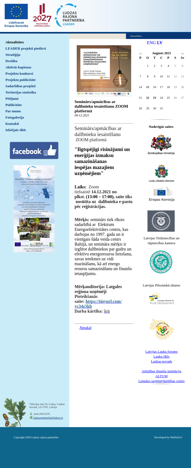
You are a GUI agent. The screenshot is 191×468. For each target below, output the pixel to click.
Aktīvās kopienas (18, 67)
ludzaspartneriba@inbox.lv (48, 417)
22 (147, 97)
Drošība (11, 61)
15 (147, 87)
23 (154, 97)
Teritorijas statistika (20, 92)
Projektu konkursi (19, 73)
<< (140, 54)
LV (160, 42)
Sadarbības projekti (20, 86)
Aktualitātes (14, 42)
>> (182, 54)
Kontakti (12, 124)
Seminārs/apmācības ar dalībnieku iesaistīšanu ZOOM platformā (101, 106)
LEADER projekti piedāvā (25, 48)
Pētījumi (12, 98)
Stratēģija (12, 55)
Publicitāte (13, 105)
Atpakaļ (85, 328)
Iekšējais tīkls (15, 130)
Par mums (13, 111)
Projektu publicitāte (20, 80)
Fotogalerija (14, 117)
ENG (151, 42)
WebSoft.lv (176, 437)
